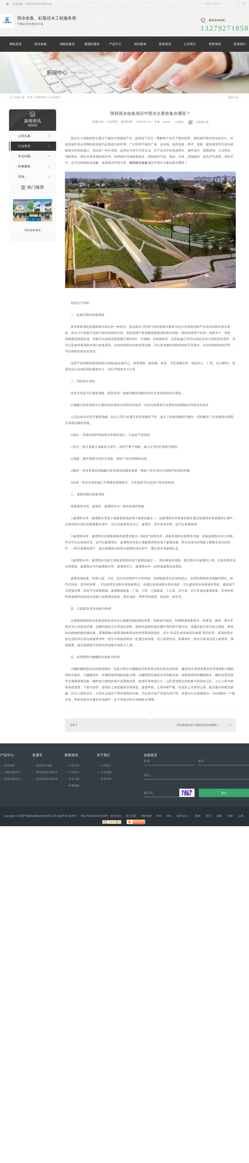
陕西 (198, 815)
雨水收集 (7, 765)
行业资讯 (54, 97)
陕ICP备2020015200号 (94, 815)
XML (169, 815)
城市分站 (182, 815)
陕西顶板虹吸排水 (45, 772)
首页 (30, 97)
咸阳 (219, 815)
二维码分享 (201, 122)
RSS (159, 815)
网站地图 (146, 815)
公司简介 (104, 765)
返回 (233, 97)
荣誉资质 (104, 778)
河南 (230, 815)
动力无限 (131, 815)
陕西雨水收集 (138, 162)
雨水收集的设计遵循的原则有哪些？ (198, 724)
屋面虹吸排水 (10, 778)
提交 (224, 792)
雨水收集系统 (33, 230)
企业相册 (104, 772)
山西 (240, 815)
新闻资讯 (41, 97)
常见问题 (71, 778)
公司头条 (71, 765)
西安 (208, 815)
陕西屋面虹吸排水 (45, 778)
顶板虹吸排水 (10, 772)
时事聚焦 (71, 785)
